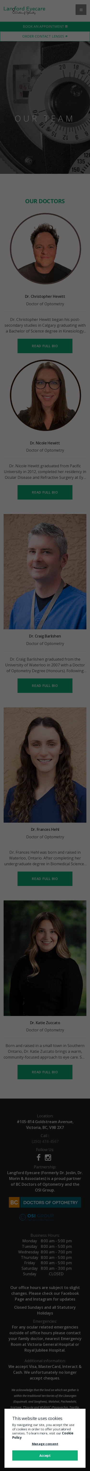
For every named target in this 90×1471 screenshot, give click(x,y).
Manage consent (45, 1444)
